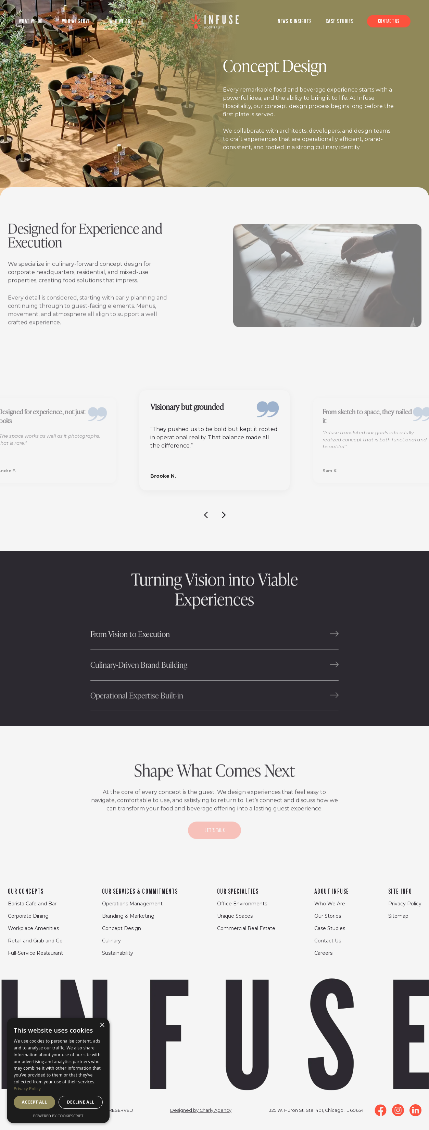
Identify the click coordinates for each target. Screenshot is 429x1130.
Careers (323, 953)
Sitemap (398, 916)
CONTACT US (389, 21)
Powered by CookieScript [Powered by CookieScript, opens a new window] (58, 1115)
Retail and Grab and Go (35, 941)
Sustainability (117, 953)
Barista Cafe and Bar (32, 904)
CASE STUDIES (339, 21)
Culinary (111, 941)
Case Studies (329, 928)
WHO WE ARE (121, 21)
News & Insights (295, 21)
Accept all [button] (34, 1102)
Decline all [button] (80, 1102)
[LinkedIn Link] (415, 1110)
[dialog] (58, 1070)
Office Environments (242, 904)
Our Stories (327, 916)
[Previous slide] (206, 514)
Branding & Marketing (128, 916)
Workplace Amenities (33, 928)
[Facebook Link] (381, 1110)
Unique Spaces (235, 916)
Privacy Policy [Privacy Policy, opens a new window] (27, 1089)
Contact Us (327, 941)
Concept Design (121, 928)
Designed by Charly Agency (200, 1110)
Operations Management (132, 904)
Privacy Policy (404, 904)
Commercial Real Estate (246, 928)
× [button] (101, 1025)
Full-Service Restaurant (35, 953)
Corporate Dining (28, 916)
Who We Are (329, 904)
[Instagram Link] (398, 1110)
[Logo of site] (215, 21)
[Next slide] (224, 514)
